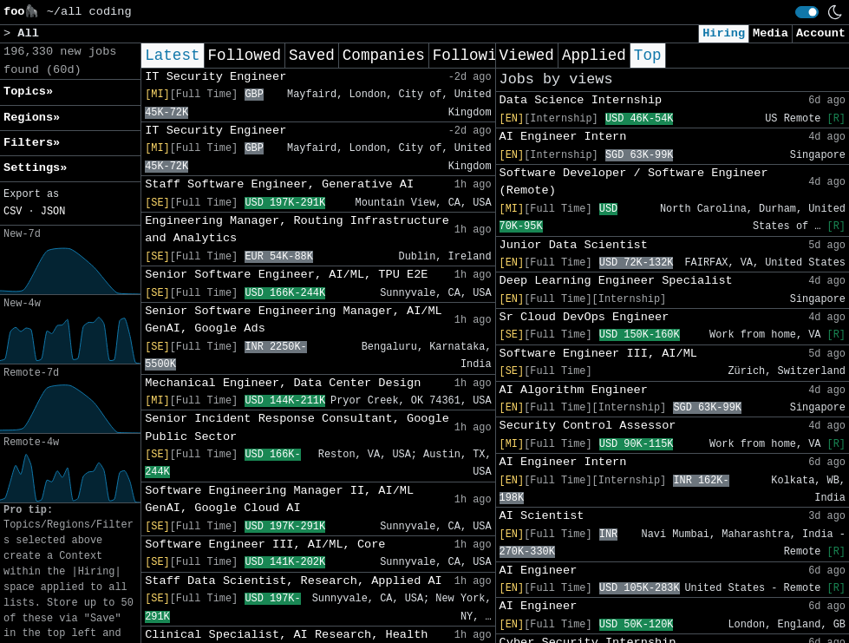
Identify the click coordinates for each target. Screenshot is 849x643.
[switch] (807, 12)
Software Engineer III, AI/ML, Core (265, 544)
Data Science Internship (581, 100)
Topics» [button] (28, 91)
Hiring (723, 33)
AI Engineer (539, 570)
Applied (594, 55)
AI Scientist (542, 515)
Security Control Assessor (588, 425)
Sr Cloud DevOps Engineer (584, 317)
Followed (244, 55)
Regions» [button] (31, 117)
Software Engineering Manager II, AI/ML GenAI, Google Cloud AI (279, 499)
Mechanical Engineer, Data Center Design (283, 383)
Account (821, 33)
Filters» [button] (31, 142)
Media (770, 33)
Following (474, 55)
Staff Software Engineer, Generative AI (279, 184)
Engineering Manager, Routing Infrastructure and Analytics (297, 229)
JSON (53, 212)
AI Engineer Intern (563, 136)
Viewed (527, 55)
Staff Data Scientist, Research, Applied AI (293, 580)
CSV (12, 212)
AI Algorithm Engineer (574, 390)
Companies (384, 55)
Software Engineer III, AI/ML (598, 353)
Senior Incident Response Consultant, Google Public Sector (297, 427)
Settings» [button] (35, 167)
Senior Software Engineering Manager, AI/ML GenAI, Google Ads (293, 320)
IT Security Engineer (215, 76)
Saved (312, 55)
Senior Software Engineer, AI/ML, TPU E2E (286, 274)
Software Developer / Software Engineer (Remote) (634, 182)
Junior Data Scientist (574, 245)
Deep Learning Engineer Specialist (616, 280)
